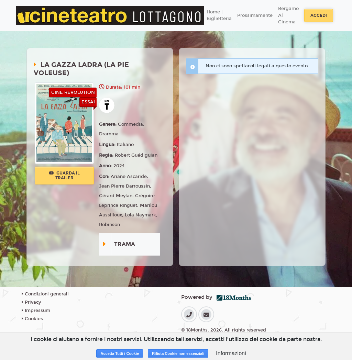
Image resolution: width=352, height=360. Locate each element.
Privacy (31, 302)
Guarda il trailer (64, 175)
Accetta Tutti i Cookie (119, 353)
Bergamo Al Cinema (288, 15)
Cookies (32, 319)
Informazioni (231, 353)
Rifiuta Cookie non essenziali (178, 353)
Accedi (318, 15)
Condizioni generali (45, 294)
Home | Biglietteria (219, 15)
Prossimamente (255, 15)
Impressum (36, 310)
